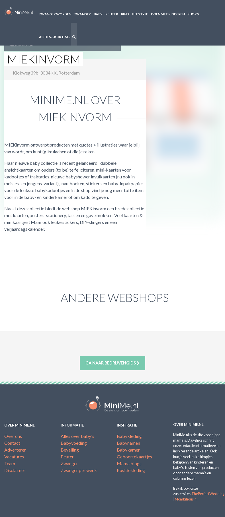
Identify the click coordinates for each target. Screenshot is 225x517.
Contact (12, 443)
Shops (193, 14)
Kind (125, 14)
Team (9, 463)
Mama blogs (129, 463)
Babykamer (128, 449)
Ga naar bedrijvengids (112, 363)
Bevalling (70, 449)
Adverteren (15, 449)
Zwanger (82, 14)
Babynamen (128, 443)
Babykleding (129, 436)
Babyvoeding (74, 443)
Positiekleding (131, 470)
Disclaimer (14, 470)
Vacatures (14, 456)
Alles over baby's (77, 436)
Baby (98, 14)
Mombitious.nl (186, 499)
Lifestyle (140, 14)
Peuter (111, 14)
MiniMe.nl (18, 11)
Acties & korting (54, 37)
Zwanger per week (79, 470)
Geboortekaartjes (134, 456)
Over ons (13, 436)
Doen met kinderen (168, 14)
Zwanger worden (55, 14)
